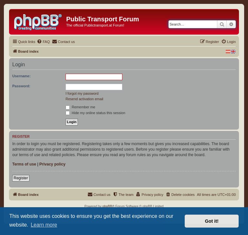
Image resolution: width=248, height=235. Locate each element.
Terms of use (24, 164)
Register (21, 178)
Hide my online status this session (95, 113)
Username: (21, 76)
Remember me (80, 107)
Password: (21, 86)
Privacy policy (52, 164)
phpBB (107, 206)
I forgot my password (82, 93)
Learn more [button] (44, 225)
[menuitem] (43, 42)
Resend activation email (84, 99)
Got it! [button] (212, 221)
